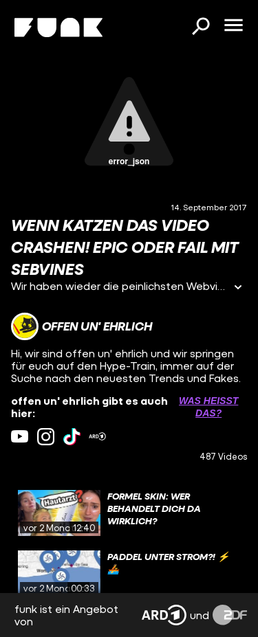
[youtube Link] (19, 436)
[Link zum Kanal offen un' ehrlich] (81, 326)
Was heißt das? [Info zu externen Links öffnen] (208, 406)
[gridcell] (129, 513)
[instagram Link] (45, 436)
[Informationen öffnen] (238, 288)
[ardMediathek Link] (97, 436)
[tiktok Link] (71, 436)
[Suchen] (200, 27)
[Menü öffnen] (233, 26)
